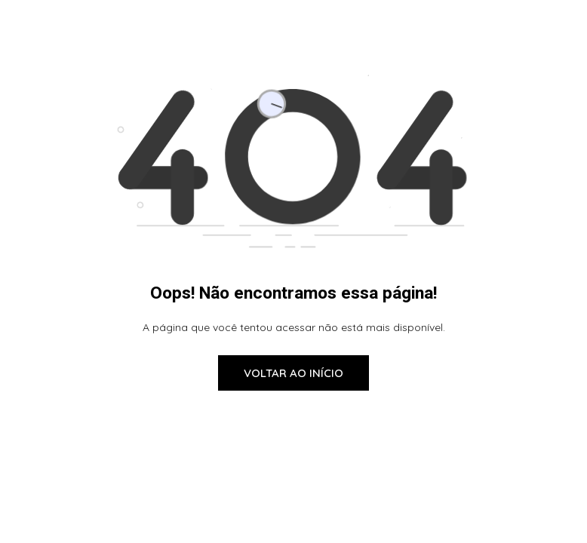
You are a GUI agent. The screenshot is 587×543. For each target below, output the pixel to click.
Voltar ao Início (293, 373)
